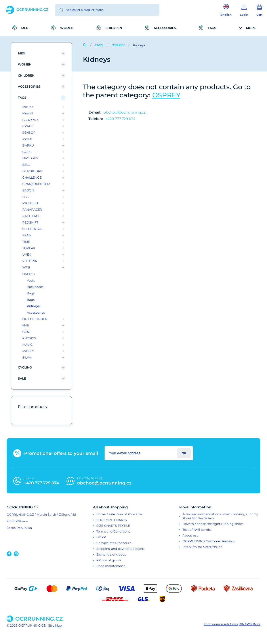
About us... (190, 535)
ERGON (28, 190)
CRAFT (27, 126)
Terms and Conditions (113, 531)
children (26, 75)
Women (24, 64)
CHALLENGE (32, 177)
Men (21, 53)
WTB (26, 267)
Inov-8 (27, 139)
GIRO (26, 332)
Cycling (25, 367)
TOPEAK (28, 248)
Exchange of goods (111, 554)
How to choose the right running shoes (213, 524)
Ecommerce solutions (221, 624)
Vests (31, 280)
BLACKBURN (32, 171)
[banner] (27, 9)
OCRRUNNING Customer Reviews (209, 541)
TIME (26, 242)
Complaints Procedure (113, 543)
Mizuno (28, 107)
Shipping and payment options (120, 549)
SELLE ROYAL (32, 229)
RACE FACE (31, 216)
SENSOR (29, 133)
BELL (26, 165)
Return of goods (109, 560)
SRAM (27, 235)
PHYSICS (29, 338)
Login (184, 453)
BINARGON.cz (249, 624)
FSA (25, 197)
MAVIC (27, 345)
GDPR (101, 537)
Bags (31, 293)
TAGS (99, 45)
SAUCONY (30, 120)
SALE (22, 378)
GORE (27, 152)
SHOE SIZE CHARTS (111, 520)
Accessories (29, 87)
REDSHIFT (30, 222)
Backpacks (35, 287)
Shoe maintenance (110, 566)
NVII (25, 325)
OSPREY (118, 45)
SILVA (26, 357)
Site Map (55, 625)
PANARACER (32, 210)
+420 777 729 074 (120, 119)
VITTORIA (29, 261)
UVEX (26, 255)
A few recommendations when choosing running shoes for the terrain (221, 516)
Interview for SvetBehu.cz (202, 547)
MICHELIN (30, 203)
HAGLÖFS (30, 158)
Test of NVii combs (197, 530)
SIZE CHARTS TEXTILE (113, 526)
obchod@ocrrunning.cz (124, 112)
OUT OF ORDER (34, 319)
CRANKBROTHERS (36, 184)
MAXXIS (28, 351)
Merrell (27, 113)
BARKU (28, 145)
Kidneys (33, 306)
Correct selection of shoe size (119, 514)
